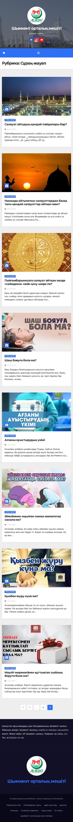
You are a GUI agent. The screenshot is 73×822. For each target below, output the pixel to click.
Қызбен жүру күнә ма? (21, 596)
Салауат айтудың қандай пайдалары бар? (36, 124)
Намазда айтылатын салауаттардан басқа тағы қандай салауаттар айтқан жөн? (36, 202)
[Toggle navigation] (38, 53)
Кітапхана (14, 811)
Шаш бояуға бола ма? (20, 360)
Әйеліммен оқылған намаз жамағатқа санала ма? (33, 518)
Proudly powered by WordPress (23, 799)
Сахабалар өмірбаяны (30, 811)
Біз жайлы (59, 811)
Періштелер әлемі (13, 805)
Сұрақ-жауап (10, 120)
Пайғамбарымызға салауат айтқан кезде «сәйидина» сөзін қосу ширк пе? (35, 282)
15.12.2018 (11, 129)
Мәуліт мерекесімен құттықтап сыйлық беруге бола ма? (33, 674)
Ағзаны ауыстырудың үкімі (25, 440)
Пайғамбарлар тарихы (32, 805)
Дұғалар (63, 805)
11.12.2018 (11, 525)
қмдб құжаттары (50, 805)
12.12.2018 (11, 445)
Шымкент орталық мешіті (37, 28)
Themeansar (58, 799)
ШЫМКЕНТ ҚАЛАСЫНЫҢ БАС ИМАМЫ (36, 816)
